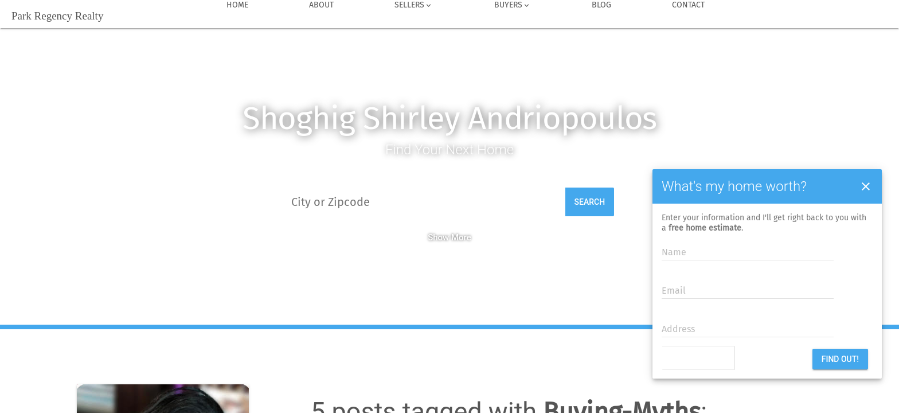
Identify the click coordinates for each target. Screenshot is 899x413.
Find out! (840, 359)
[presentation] (732, 359)
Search (590, 202)
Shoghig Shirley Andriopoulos (450, 118)
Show (438, 237)
